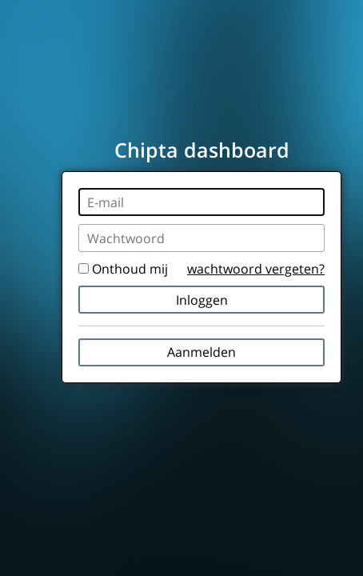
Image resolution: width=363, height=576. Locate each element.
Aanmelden (201, 352)
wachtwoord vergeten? (256, 269)
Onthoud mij (123, 269)
